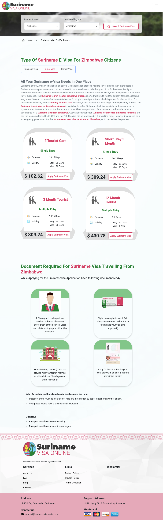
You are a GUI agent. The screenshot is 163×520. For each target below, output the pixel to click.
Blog (25, 482)
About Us (27, 473)
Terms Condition (73, 482)
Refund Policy (72, 473)
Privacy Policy (72, 478)
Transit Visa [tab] (66, 69)
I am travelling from (73, 19)
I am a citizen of (31, 19)
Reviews (27, 487)
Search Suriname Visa (121, 26)
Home (27, 40)
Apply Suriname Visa (58, 176)
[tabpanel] (81, 184)
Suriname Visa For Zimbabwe (55, 40)
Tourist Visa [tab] (49, 69)
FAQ (25, 478)
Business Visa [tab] (31, 69)
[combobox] (42, 26)
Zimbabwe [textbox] (31, 26)
